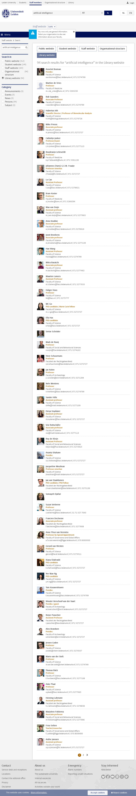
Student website (15, 64)
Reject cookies (120, 792)
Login (132, 3)
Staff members (35, 2)
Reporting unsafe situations (80, 774)
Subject (15, 105)
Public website (15, 61)
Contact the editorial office (13, 778)
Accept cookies (98, 792)
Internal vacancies (43, 778)
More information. (39, 792)
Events (15, 94)
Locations (6, 774)
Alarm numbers (75, 769)
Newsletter (106, 769)
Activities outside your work (47, 786)
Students (22, 2)
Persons (15, 101)
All (83, 12)
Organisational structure (55, 2)
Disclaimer (6, 786)
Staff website (7, 40)
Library (71, 2)
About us (39, 769)
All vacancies (40, 782)
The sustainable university (46, 774)
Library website (15, 78)
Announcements (15, 91)
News (15, 98)
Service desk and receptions (14, 769)
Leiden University (9, 2)
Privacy (5, 782)
